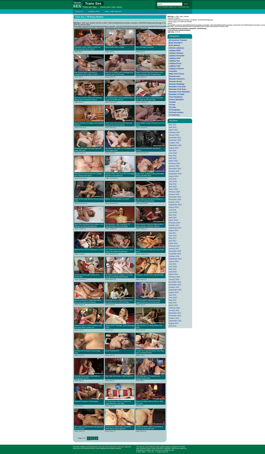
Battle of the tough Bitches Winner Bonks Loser (88, 200)
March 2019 (173, 189)
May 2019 (172, 184)
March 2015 (173, 305)
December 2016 (175, 251)
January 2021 (174, 135)
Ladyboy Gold (174, 58)
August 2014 (173, 323)
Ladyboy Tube (174, 66)
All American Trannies (178, 40)
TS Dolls (172, 102)
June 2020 (173, 153)
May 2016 (172, 269)
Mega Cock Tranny (176, 74)
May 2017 (172, 238)
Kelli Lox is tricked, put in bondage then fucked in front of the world (119, 73)
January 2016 (174, 279)
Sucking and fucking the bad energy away (87, 352)
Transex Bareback (176, 99)
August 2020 (173, 148)
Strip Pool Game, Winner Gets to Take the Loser (149, 402)
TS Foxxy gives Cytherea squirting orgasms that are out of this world (148, 301)
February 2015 (174, 308)
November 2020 (175, 140)
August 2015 (173, 292)
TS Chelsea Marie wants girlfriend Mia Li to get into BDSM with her (119, 99)
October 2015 (174, 287)
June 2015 (173, 297)
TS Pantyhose (174, 110)
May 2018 (172, 215)
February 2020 (174, 163)
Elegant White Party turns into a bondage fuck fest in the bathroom (119, 175)
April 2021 (173, 127)
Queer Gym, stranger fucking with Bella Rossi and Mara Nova (150, 175)
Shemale (165, 7)
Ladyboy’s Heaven (176, 69)
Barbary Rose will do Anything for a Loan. (89, 249)
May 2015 (172, 300)
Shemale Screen (175, 81)
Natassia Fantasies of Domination (86, 401)
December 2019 (175, 169)
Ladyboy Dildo (175, 50)
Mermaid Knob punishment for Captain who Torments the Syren (88, 175)
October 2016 (174, 256)
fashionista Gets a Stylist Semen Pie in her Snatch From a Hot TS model (119, 301)
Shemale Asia (174, 76)
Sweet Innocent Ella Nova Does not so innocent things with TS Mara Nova (149, 73)
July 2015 (172, 295)
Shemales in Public (176, 94)
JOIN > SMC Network (113, 12)
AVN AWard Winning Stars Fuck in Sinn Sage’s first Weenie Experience (119, 250)
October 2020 (174, 143)
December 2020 (175, 138)
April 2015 (173, 303)
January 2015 (174, 310)
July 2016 (172, 264)
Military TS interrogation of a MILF (117, 199)
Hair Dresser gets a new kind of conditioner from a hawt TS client (86, 73)
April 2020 (173, 158)
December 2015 (175, 282)
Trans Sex (93, 3)
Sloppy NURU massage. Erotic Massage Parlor (119, 326)
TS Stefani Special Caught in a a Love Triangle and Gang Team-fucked (118, 276)
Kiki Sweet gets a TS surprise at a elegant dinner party (148, 377)
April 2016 (173, 272)
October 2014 (174, 318)
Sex (175, 7)
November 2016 (175, 254)
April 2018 (173, 218)
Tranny (159, 7)
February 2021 (174, 132)
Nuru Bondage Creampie (145, 47)
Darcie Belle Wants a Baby (114, 47)
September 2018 (175, 205)
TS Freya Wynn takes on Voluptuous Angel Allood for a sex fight (118, 402)
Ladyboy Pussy (175, 63)
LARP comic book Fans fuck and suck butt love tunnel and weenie (118, 124)
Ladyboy (171, 7)
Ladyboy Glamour (176, 53)
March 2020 (173, 161)
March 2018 (173, 220)
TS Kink (172, 105)
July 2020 (172, 150)
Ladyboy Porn (94, 12)
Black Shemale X (176, 43)
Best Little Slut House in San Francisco (119, 376)
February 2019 (174, 192)
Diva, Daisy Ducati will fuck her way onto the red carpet (88, 428)
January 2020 (174, 166)
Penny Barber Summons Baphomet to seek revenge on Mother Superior (149, 225)
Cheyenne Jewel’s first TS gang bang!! (149, 275)
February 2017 (174, 246)
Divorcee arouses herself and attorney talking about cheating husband (88, 99)
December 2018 (175, 197)
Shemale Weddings (176, 84)
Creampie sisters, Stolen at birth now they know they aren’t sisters (87, 48)
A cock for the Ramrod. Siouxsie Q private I (148, 149)
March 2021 (173, 130)
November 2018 (175, 199)
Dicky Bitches (174, 45)
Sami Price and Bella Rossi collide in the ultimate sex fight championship (88, 225)
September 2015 (175, 290)
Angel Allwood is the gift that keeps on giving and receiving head (149, 200)
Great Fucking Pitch (112, 351)
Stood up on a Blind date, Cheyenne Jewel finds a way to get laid (118, 428)
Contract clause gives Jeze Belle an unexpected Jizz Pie (87, 377)
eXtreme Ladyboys (176, 48)
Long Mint (173, 71)
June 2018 (173, 212)
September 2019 (175, 174)
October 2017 (174, 225)
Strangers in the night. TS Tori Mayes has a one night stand (119, 149)
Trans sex (79, 12)
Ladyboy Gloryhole (176, 56)
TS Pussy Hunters (176, 112)
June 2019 (173, 181)
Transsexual (181, 7)
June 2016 (173, 267)
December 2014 (175, 313)
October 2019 (174, 171)
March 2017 (173, 243)
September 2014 (175, 321)
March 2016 (173, 274)
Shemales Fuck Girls (177, 87)
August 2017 (173, 230)
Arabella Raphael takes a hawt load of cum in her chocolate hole (149, 428)
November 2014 (175, 316)
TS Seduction (174, 115)
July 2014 (172, 326)
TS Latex (172, 107)
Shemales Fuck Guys (177, 89)
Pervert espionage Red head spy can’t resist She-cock (88, 149)
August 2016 (173, 261)
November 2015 (175, 285)
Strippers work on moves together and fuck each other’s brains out (88, 326)
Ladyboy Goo (174, 61)
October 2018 (174, 202)
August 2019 (173, 176)
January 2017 (174, 248)
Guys (187, 7)
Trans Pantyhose (176, 97)
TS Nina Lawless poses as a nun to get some (150, 250)
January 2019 (174, 194)
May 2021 (172, 125)
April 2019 (173, 187)
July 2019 (172, 179)
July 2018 (172, 210)
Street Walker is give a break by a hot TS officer (150, 124)
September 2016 (175, 259)
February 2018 (174, 223)
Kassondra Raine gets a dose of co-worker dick (87, 276)
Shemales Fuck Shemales (179, 92)
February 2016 (174, 277)
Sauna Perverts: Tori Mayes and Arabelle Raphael (88, 124)
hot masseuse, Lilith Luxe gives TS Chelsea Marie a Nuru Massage (117, 225)
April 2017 (173, 241)
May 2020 (172, 156)
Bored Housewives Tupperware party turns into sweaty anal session (87, 301)
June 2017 (173, 236)
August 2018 (173, 207)
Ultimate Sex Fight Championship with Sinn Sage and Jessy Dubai (149, 99)
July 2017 (172, 233)
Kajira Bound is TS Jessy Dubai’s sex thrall (149, 326)
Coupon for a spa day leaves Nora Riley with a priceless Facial (150, 352)
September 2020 (175, 145)
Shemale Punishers (177, 79)
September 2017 (175, 228)
